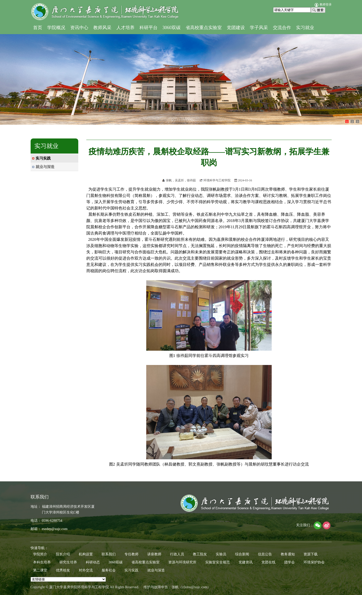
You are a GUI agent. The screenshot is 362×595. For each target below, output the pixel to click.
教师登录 (323, 4)
